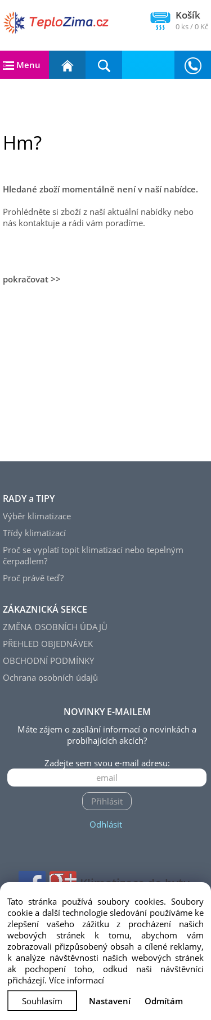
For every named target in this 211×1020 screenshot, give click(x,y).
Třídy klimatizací (34, 532)
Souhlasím (42, 1000)
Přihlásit (107, 801)
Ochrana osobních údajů (50, 677)
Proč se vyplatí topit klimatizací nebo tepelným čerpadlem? (93, 555)
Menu (22, 64)
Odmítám (164, 1000)
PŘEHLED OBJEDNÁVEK (48, 643)
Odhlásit (105, 824)
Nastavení (110, 1000)
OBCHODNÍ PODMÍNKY (48, 660)
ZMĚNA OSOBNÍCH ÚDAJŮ (55, 626)
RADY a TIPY (29, 498)
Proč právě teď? (33, 577)
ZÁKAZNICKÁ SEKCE (45, 609)
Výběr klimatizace (37, 516)
